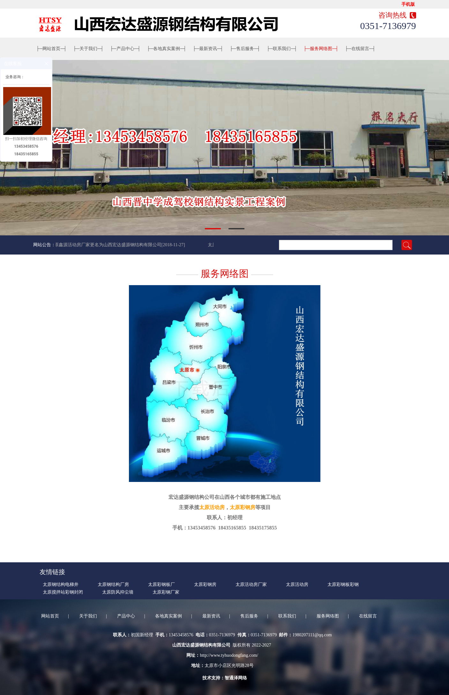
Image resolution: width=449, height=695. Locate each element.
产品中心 (125, 48)
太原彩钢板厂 (161, 584)
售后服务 (245, 48)
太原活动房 (212, 507)
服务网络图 (321, 48)
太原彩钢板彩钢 (343, 584)
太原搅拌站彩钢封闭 (63, 592)
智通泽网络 (236, 678)
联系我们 (282, 48)
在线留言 (360, 48)
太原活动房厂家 (251, 584)
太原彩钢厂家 (166, 592)
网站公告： (44, 244)
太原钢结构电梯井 (61, 584)
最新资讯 (208, 48)
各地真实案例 (167, 48)
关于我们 (88, 48)
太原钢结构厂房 (113, 584)
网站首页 (51, 48)
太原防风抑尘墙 (117, 592)
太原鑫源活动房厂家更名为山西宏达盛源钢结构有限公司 (106, 244)
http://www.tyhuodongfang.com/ (229, 655)
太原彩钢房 (242, 507)
